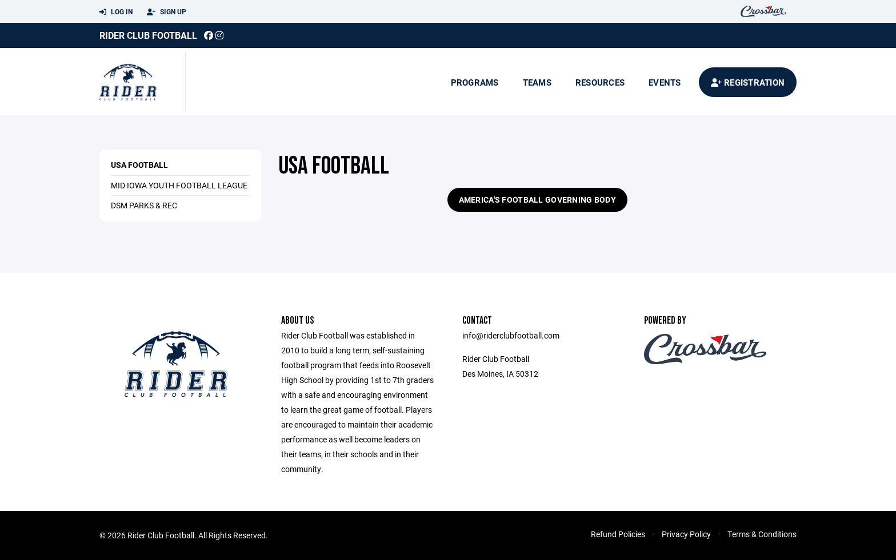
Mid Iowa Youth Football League (179, 185)
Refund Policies (618, 534)
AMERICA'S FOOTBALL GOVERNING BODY (537, 199)
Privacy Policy (686, 534)
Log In (116, 12)
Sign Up (166, 12)
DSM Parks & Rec (144, 205)
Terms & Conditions (762, 534)
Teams (537, 82)
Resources (600, 82)
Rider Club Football (148, 35)
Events (665, 82)
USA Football (139, 164)
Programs (475, 82)
